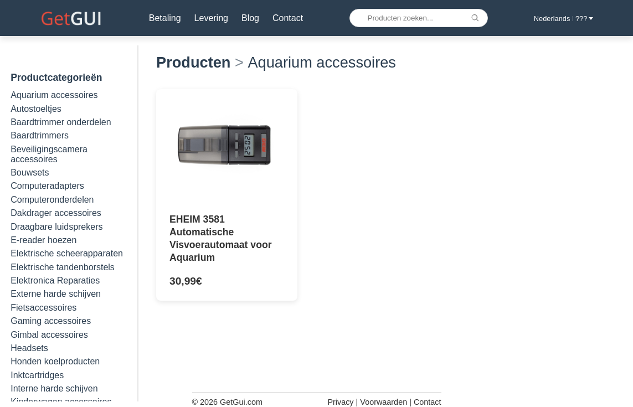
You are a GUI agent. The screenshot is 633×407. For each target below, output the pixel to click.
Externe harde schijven (56, 293)
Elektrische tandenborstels (63, 267)
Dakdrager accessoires (56, 213)
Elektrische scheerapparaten (67, 253)
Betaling (165, 18)
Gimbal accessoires (49, 334)
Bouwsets (30, 172)
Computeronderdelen (52, 199)
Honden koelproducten (55, 361)
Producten (193, 62)
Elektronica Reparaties (55, 280)
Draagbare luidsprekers (56, 226)
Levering (211, 18)
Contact (287, 18)
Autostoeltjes (36, 109)
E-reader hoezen (43, 240)
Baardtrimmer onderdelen (61, 122)
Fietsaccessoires (43, 307)
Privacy (340, 402)
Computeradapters (47, 185)
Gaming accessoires (51, 321)
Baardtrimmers (40, 135)
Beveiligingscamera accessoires (49, 154)
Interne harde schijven (54, 388)
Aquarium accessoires (54, 95)
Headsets (29, 348)
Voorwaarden (383, 402)
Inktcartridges (37, 375)
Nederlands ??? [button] (564, 18)
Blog (250, 18)
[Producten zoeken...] (418, 18)
